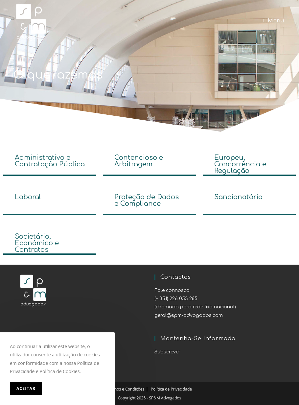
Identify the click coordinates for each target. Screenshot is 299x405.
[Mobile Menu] (273, 20)
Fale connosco (172, 290)
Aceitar (25, 388)
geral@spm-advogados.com (188, 315)
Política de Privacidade (171, 389)
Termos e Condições (125, 389)
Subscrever (167, 351)
